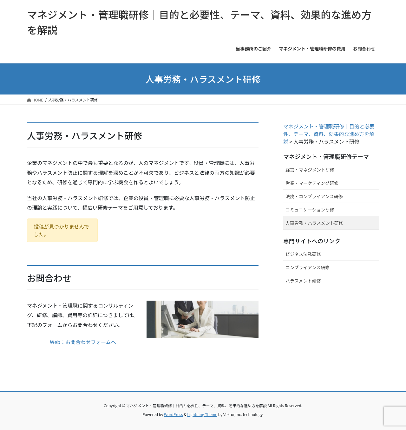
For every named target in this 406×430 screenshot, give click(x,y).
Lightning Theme (202, 414)
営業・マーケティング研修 (311, 183)
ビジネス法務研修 (303, 254)
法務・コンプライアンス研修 (314, 196)
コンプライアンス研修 (307, 267)
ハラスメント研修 (303, 280)
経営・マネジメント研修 (309, 169)
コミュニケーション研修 (309, 209)
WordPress (173, 414)
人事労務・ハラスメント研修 (314, 223)
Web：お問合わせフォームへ (83, 342)
